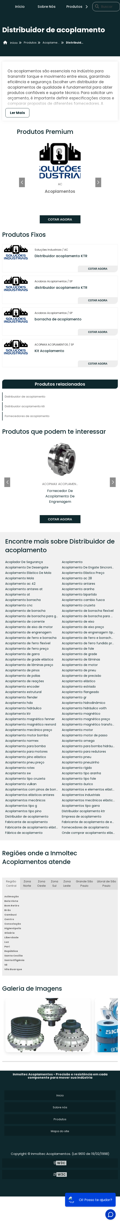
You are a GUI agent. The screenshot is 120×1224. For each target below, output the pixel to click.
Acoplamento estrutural (23, 692)
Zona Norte (27, 883)
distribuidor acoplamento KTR (61, 287)
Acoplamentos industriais (81, 795)
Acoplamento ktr (18, 713)
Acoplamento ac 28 (77, 578)
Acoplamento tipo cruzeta (25, 778)
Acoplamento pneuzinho (80, 762)
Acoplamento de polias (22, 676)
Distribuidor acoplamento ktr (25, 406)
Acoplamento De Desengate (26, 567)
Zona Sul (54, 883)
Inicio (60, 1095)
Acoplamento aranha (78, 589)
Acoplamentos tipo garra (81, 806)
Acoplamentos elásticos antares (29, 795)
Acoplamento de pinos (22, 670)
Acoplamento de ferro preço (27, 648)
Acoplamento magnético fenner (30, 719)
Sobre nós (60, 1107)
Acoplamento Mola (19, 578)
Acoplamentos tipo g (21, 806)
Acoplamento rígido (77, 768)
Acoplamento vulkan (21, 784)
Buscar (107, 6)
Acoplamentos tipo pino (23, 811)
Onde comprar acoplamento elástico (90, 833)
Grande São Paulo (84, 883)
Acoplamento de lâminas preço (29, 665)
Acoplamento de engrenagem (28, 632)
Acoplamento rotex (20, 768)
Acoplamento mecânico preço (28, 730)
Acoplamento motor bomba (26, 735)
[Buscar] (97, 6)
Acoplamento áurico (77, 784)
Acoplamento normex (21, 741)
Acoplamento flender (21, 697)
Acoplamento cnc (19, 605)
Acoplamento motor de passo (84, 735)
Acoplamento (72, 562)
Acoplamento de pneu (79, 670)
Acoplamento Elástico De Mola (28, 573)
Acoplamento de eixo (78, 621)
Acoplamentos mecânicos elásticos (89, 800)
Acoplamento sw (18, 773)
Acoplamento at (17, 594)
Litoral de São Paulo (106, 883)
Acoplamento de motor (80, 665)
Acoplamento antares (78, 583)
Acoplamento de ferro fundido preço (90, 643)
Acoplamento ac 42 (20, 583)
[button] (98, 182)
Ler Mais (17, 112)
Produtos (77, 6)
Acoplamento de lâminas (81, 659)
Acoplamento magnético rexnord (30, 724)
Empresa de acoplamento (81, 816)
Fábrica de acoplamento (24, 833)
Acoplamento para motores (26, 751)
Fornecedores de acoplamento (27, 416)
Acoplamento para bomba (25, 746)
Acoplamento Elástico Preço (83, 573)
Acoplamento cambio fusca (83, 600)
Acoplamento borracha (23, 600)
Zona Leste (67, 883)
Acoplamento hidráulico (23, 708)
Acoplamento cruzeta (78, 605)
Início (20, 6)
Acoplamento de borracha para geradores (37, 616)
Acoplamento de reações (24, 681)
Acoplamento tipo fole (79, 778)
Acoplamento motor (77, 730)
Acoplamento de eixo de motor (29, 627)
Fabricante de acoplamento (26, 822)
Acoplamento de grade (79, 654)
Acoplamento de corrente (25, 621)
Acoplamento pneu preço (24, 762)
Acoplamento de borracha (25, 611)
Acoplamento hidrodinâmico (83, 703)
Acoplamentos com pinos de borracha (34, 789)
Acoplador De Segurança (24, 562)
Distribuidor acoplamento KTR (61, 255)
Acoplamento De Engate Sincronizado (90, 567)
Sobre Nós (47, 6)
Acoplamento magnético (81, 713)
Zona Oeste (41, 883)
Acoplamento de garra (22, 654)
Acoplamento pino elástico (25, 757)
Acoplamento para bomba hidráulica (90, 746)
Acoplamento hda (19, 703)
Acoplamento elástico (78, 681)
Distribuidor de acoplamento (25, 396)
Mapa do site (60, 1131)
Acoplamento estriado (79, 686)
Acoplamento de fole (78, 648)
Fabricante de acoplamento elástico (33, 827)
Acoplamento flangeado (80, 692)
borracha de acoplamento (58, 319)
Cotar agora (60, 219)
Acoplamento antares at (24, 589)
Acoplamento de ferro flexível (27, 643)
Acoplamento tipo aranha (81, 773)
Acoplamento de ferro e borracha (30, 638)
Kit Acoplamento (49, 350)
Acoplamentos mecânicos (25, 800)
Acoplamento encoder (22, 686)
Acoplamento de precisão (81, 676)
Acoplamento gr (74, 697)
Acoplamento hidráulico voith (84, 708)
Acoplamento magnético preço (86, 719)
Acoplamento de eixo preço (83, 627)
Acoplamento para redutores (84, 751)
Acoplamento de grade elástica (29, 659)
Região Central (11, 883)
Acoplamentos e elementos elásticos (90, 789)
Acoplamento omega (78, 741)
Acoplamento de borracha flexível (88, 611)
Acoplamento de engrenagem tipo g (90, 632)
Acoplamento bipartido (79, 594)
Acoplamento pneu (76, 757)
